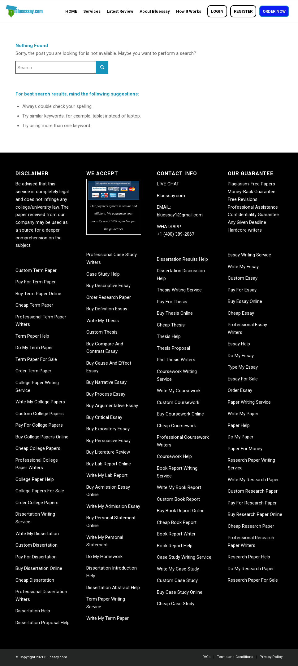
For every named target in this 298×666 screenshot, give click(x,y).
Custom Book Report (178, 499)
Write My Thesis (102, 320)
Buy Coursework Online (180, 414)
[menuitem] (71, 11)
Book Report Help (174, 545)
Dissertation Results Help (182, 259)
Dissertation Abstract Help (113, 587)
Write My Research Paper (253, 479)
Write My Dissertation (37, 533)
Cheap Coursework (176, 425)
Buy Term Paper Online (38, 293)
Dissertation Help (32, 611)
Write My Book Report (179, 487)
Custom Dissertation (36, 545)
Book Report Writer (176, 534)
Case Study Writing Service (184, 557)
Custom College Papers (39, 413)
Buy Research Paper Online (255, 514)
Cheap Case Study (175, 603)
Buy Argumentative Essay (112, 405)
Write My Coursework (179, 390)
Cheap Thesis (171, 325)
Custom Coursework (178, 402)
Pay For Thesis (172, 301)
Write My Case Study (178, 569)
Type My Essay (243, 367)
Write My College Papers (40, 402)
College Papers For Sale (39, 491)
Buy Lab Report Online (108, 464)
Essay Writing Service (249, 255)
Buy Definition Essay (106, 309)
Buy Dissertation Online (38, 568)
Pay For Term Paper (35, 282)
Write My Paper (243, 413)
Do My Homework (104, 556)
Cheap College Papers (37, 448)
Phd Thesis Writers (176, 359)
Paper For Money (245, 448)
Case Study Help (103, 274)
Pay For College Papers (39, 425)
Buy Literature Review (108, 452)
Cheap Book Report (177, 522)
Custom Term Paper (36, 270)
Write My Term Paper (107, 618)
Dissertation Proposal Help (42, 622)
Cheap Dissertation (34, 580)
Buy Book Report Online (181, 510)
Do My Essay (241, 355)
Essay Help (239, 344)
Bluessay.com (171, 195)
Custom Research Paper (253, 491)
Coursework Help (174, 456)
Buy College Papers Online (41, 437)
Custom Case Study (177, 580)
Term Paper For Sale (36, 359)
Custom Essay (242, 278)
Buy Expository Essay (108, 429)
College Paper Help (34, 479)
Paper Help (239, 425)
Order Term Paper (33, 371)
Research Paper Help (249, 557)
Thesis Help (169, 336)
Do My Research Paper (251, 568)
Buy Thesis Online (175, 313)
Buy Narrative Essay (106, 382)
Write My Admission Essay (113, 506)
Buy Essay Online (245, 301)
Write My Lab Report (106, 475)
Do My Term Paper (34, 347)
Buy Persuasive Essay (108, 440)
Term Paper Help (32, 336)
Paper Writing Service (249, 402)
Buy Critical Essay (104, 417)
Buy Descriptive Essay (108, 285)
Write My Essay (243, 266)
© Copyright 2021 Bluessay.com (41, 657)
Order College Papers (36, 502)
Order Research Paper (108, 297)
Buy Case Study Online (179, 592)
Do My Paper (240, 437)
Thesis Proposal (173, 348)
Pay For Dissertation (36, 557)
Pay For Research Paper (252, 503)
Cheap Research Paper (251, 526)
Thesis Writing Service (179, 290)
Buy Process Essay (105, 394)
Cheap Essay (241, 313)
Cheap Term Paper (34, 305)
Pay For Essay (242, 290)
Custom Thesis (102, 332)
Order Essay (240, 390)
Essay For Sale (243, 379)
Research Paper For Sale (253, 580)
